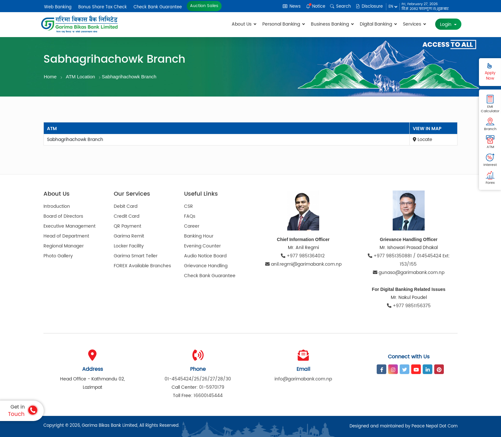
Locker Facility (129, 246)
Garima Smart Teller (136, 256)
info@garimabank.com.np (303, 379)
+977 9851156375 (409, 305)
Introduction (56, 206)
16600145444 (208, 395)
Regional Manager (63, 246)
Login (446, 24)
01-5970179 (211, 387)
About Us (244, 24)
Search (340, 6)
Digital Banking (378, 24)
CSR (188, 206)
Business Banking (332, 24)
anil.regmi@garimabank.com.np (303, 264)
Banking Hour (198, 236)
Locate (422, 139)
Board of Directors (63, 216)
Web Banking (58, 7)
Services (414, 24)
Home (50, 76)
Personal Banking (283, 24)
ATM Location (80, 76)
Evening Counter (202, 246)
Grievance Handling (205, 265)
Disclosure (369, 6)
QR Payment (127, 226)
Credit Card (126, 216)
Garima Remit (129, 236)
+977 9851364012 (303, 256)
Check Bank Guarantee (158, 7)
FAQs (189, 216)
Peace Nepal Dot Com (435, 426)
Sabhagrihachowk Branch (129, 76)
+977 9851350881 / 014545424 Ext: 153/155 (409, 260)
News (292, 6)
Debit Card (125, 206)
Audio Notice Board (205, 256)
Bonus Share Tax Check (102, 7)
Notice (315, 6)
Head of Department (66, 236)
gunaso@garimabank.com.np (408, 272)
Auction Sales (204, 6)
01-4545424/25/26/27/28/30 (198, 379)
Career (191, 226)
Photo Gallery (58, 256)
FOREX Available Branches (142, 265)
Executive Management (69, 226)
